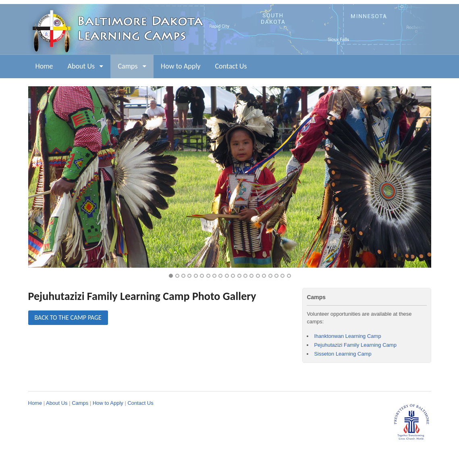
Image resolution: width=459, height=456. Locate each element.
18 (276, 276)
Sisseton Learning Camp (342, 354)
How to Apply (181, 66)
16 (264, 276)
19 (282, 276)
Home (44, 66)
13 (245, 276)
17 (270, 276)
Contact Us (231, 66)
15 (258, 276)
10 (227, 276)
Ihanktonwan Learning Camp (347, 336)
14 (251, 276)
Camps (127, 66)
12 (239, 276)
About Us (81, 66)
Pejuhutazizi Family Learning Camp (355, 345)
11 (233, 276)
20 (289, 276)
